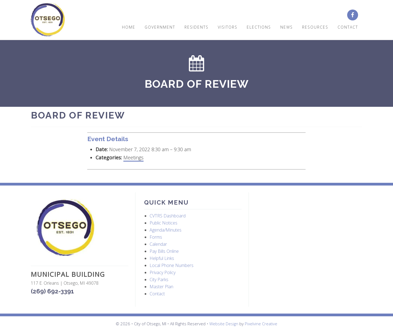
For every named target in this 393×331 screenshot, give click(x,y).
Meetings (133, 157)
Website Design (223, 323)
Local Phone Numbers (171, 265)
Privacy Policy (162, 272)
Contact (157, 294)
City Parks (159, 280)
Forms (156, 237)
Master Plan (161, 287)
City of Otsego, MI (48, 20)
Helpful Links (162, 258)
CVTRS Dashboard (168, 216)
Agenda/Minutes (165, 230)
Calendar (158, 244)
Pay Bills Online (164, 251)
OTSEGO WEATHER (306, 218)
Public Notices (163, 223)
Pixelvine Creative (261, 323)
